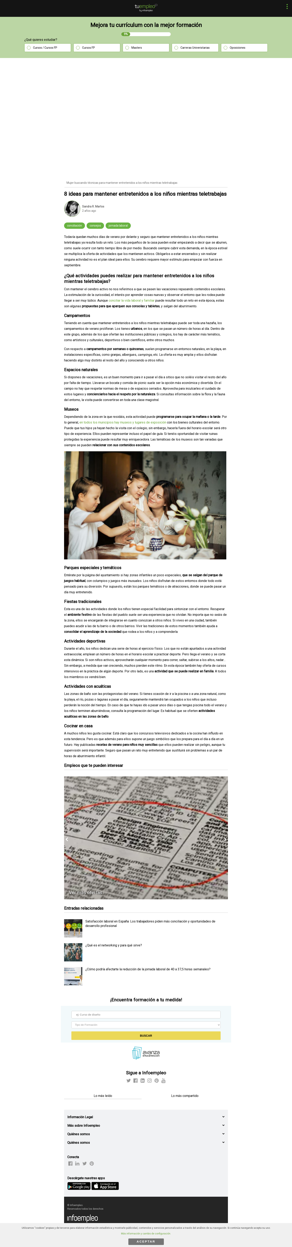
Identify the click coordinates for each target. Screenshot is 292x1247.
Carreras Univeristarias (195, 47)
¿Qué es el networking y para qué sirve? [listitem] (113, 945)
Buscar (146, 1035)
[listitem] (73, 936)
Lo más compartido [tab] (185, 1096)
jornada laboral (118, 225)
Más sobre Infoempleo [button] (83, 1126)
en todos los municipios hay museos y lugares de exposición (122, 422)
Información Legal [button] (80, 1117)
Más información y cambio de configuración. (146, 1233)
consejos (95, 225)
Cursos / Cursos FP (45, 47)
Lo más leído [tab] (103, 1096)
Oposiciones (237, 47)
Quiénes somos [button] (78, 1134)
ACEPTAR (146, 1241)
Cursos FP (88, 47)
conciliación (74, 225)
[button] (286, 7)
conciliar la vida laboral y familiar (132, 300)
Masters (136, 47)
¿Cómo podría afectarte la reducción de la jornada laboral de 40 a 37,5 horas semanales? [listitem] (147, 969)
